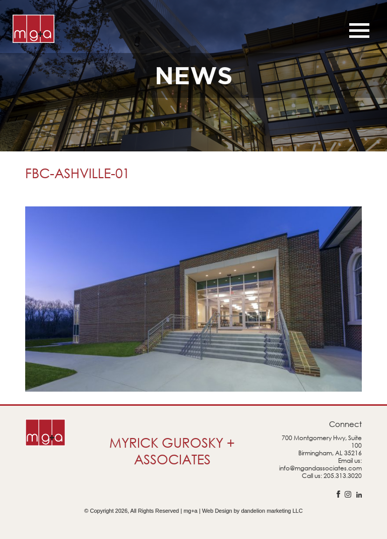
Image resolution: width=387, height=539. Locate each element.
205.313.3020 (343, 475)
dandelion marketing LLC (271, 511)
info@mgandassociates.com (320, 468)
